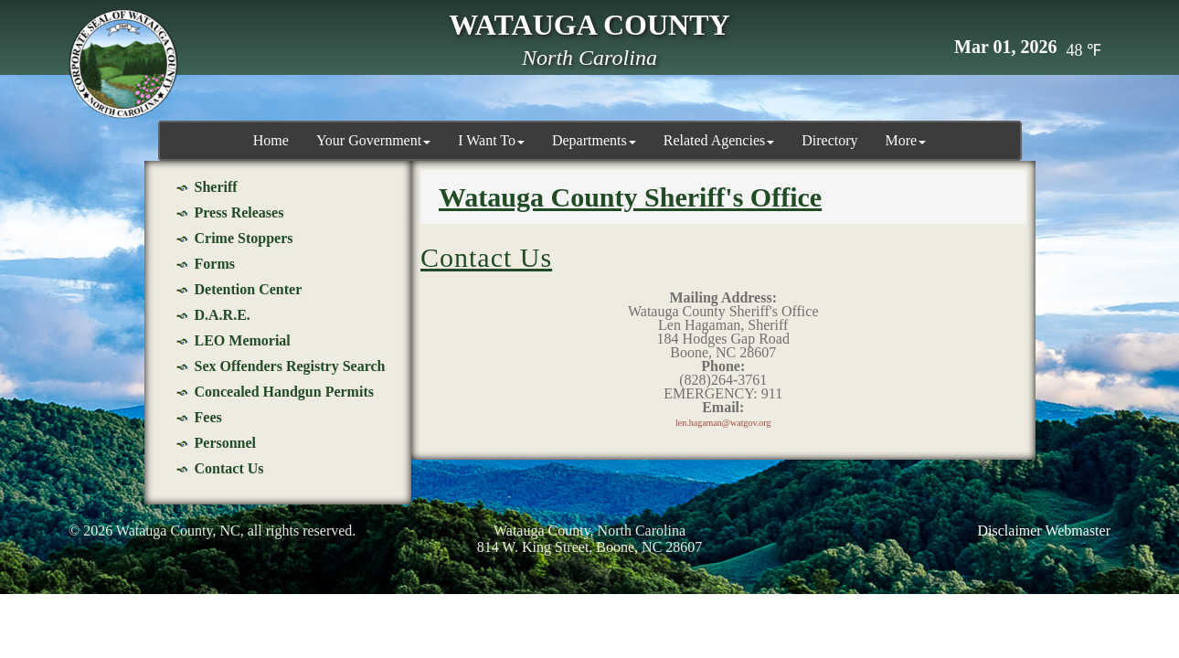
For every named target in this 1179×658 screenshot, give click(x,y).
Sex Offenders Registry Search (290, 366)
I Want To (491, 140)
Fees (208, 417)
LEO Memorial (243, 340)
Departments (594, 140)
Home (271, 140)
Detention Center (249, 289)
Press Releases (239, 212)
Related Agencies (719, 140)
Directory (829, 140)
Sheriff (216, 187)
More (906, 140)
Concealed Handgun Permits (284, 391)
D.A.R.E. (222, 315)
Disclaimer (1010, 530)
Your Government (373, 140)
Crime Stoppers (244, 238)
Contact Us (229, 468)
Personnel (226, 443)
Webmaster (1077, 530)
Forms (215, 263)
